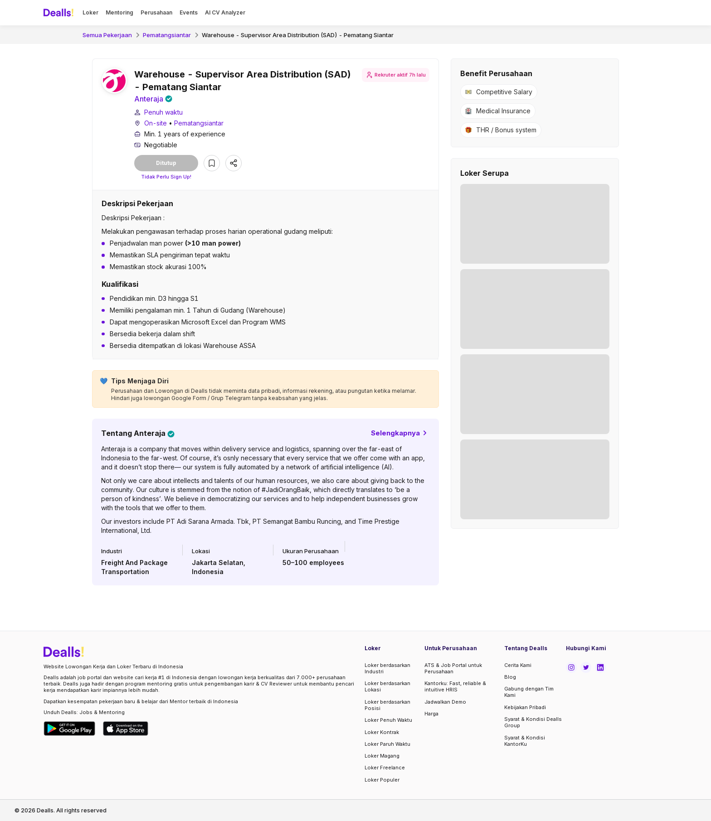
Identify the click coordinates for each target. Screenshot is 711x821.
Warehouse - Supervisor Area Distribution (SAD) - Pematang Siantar (298, 35)
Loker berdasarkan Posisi (387, 705)
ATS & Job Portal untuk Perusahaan (453, 668)
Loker (90, 12)
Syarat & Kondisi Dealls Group (533, 722)
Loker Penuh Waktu (388, 720)
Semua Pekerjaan (107, 35)
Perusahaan (156, 12)
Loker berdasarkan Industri (387, 668)
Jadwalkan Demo (445, 702)
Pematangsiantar (167, 35)
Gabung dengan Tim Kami (529, 692)
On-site (155, 123)
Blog (510, 677)
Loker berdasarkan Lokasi (387, 686)
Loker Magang (382, 756)
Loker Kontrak (382, 732)
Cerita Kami (517, 665)
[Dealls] (60, 12)
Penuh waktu (163, 112)
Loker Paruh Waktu (387, 744)
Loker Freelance (385, 767)
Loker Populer (382, 780)
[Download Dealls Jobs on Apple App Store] (125, 728)
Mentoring (119, 12)
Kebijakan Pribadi (525, 707)
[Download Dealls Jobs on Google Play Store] (70, 728)
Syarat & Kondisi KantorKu (524, 740)
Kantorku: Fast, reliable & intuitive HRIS (455, 686)
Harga (431, 713)
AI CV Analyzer (225, 12)
